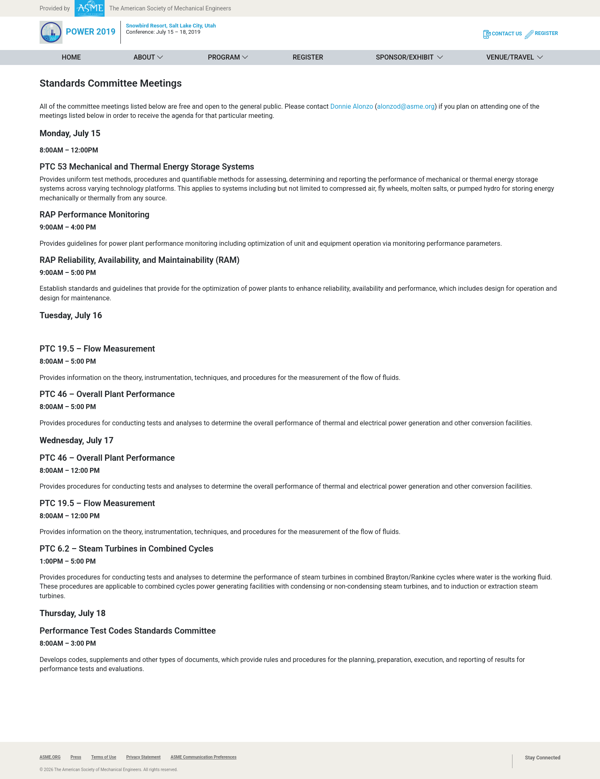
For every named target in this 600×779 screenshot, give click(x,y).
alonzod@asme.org (406, 106)
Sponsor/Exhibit (404, 57)
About (144, 57)
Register (308, 57)
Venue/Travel (510, 57)
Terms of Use (103, 757)
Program (224, 57)
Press (75, 757)
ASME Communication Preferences (203, 757)
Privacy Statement (143, 757)
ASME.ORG (50, 757)
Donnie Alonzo (351, 106)
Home (71, 57)
